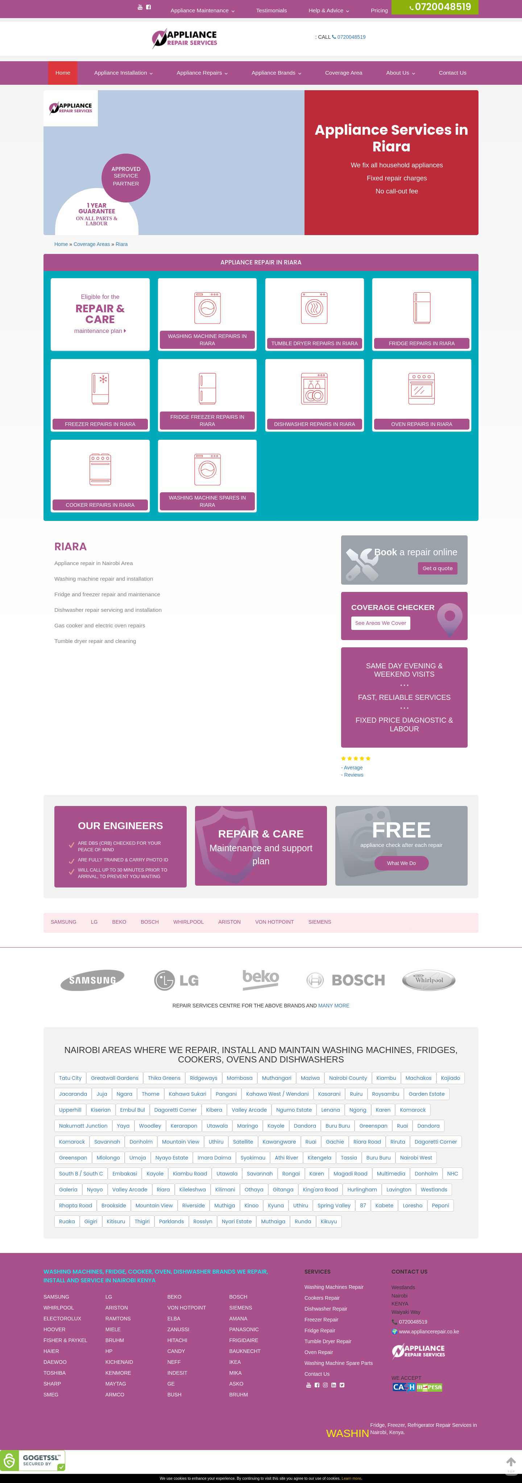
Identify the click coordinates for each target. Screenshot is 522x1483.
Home (62, 73)
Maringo (247, 1125)
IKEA (235, 1362)
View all (166, 1281)
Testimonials (271, 10)
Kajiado (450, 1078)
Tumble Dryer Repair (327, 1341)
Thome (151, 1094)
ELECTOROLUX (62, 1318)
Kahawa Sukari (187, 1094)
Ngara (124, 1094)
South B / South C (81, 1173)
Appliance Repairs (199, 73)
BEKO (119, 922)
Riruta (397, 1141)
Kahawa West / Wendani (277, 1094)
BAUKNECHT (244, 1351)
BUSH (174, 1395)
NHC (452, 1173)
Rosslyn (203, 1221)
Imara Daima (214, 1157)
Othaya (254, 1189)
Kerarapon (184, 1125)
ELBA (174, 1318)
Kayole (276, 1125)
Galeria (68, 1189)
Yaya (123, 1125)
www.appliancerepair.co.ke (429, 1331)
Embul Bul (132, 1110)
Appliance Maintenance (200, 10)
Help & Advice (325, 10)
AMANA (238, 1318)
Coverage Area (343, 73)
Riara (122, 244)
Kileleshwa (192, 1189)
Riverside (193, 1205)
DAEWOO (55, 1362)
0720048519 (349, 37)
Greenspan (373, 1125)
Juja (101, 1094)
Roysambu (385, 1094)
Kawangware (279, 1141)
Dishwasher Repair (325, 1309)
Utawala (217, 1125)
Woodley (150, 1125)
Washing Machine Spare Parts (338, 1363)
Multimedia (391, 1173)
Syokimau (253, 1157)
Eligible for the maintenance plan (100, 313)
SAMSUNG (63, 922)
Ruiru (356, 1094)
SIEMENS (319, 922)
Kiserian (101, 1110)
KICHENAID (119, 1362)
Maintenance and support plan (261, 846)
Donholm (141, 1141)
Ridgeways (204, 1078)
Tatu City (70, 1078)
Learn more (351, 1478)
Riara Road (367, 1141)
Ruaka (67, 1221)
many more (333, 1005)
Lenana (330, 1110)
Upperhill (70, 1110)
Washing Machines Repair (334, 1287)
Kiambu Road (190, 1173)
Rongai (291, 1173)
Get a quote (438, 568)
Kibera (214, 1110)
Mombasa (240, 1078)
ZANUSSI (178, 1329)
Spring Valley (334, 1205)
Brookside (114, 1205)
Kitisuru (116, 1221)
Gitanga (283, 1189)
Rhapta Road (75, 1205)
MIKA (235, 1373)
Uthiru (216, 1141)
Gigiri (91, 1221)
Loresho (412, 1205)
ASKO (236, 1384)
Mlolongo (108, 1157)
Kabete (385, 1205)
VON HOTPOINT (274, 922)
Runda (303, 1221)
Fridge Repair (319, 1330)
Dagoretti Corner (175, 1110)
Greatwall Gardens (114, 1078)
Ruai (402, 1125)
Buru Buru (338, 1125)
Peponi (441, 1205)
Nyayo (95, 1189)
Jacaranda (73, 1094)
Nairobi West (416, 1157)
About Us (397, 73)
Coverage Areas (92, 244)
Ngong (357, 1110)
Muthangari (276, 1078)
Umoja (137, 1157)
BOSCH (150, 922)
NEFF (174, 1362)
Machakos (419, 1078)
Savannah (107, 1141)
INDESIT (177, 1373)
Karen (383, 1110)
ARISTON (229, 922)
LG (94, 922)
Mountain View (180, 1141)
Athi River (286, 1157)
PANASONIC (243, 1329)
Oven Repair (318, 1352)
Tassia (349, 1157)
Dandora (305, 1125)
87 (363, 1205)
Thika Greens (164, 1078)
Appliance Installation (120, 73)
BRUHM (114, 1340)
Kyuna (276, 1205)
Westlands (434, 1189)
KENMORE (118, 1373)
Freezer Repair (321, 1320)
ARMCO (114, 1395)
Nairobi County (348, 1078)
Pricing (379, 10)
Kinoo (252, 1205)
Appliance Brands (273, 73)
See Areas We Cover (380, 623)
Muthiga (224, 1205)
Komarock (413, 1110)
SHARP (52, 1384)
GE (171, 1384)
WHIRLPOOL (188, 922)
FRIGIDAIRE (243, 1340)
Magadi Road (351, 1173)
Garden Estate (426, 1094)
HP (108, 1351)
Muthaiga (273, 1221)
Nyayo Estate (172, 1157)
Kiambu (386, 1078)
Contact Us (453, 73)
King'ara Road (320, 1189)
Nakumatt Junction (83, 1125)
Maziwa (310, 1078)
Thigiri (142, 1221)
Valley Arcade (249, 1110)
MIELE (113, 1329)
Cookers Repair (322, 1298)
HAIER (51, 1351)
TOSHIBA (55, 1373)
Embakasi (124, 1173)
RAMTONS (118, 1318)
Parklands (171, 1221)
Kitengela (320, 1157)
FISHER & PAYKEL (65, 1340)
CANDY (176, 1351)
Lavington (398, 1189)
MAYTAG (115, 1384)
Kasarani (329, 1094)
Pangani (226, 1094)
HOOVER (55, 1329)
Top (511, 1464)
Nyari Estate (237, 1221)
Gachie (335, 1141)
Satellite (243, 1141)
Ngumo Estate (294, 1110)
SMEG (51, 1395)
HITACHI (177, 1340)
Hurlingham (362, 1189)
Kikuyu (329, 1221)
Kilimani (225, 1189)
